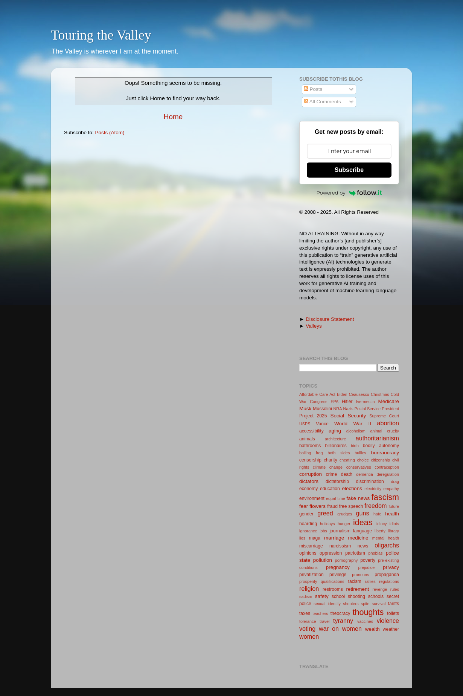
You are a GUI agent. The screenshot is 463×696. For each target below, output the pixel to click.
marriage (334, 538)
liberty (380, 531)
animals (307, 439)
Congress (318, 401)
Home (173, 117)
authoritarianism (377, 438)
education (330, 488)
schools (376, 596)
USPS (304, 424)
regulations (389, 581)
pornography (346, 560)
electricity (372, 488)
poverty (367, 560)
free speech (351, 506)
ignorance (308, 531)
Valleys (314, 326)
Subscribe (349, 170)
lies (302, 538)
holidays (327, 523)
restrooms (333, 589)
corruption (310, 474)
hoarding (308, 523)
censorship (310, 460)
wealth (372, 629)
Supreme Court (384, 416)
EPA (334, 401)
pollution (322, 560)
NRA (338, 408)
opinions (307, 553)
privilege (337, 574)
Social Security (348, 416)
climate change (328, 467)
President (390, 408)
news (363, 546)
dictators (308, 481)
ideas (363, 522)
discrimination (370, 481)
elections (352, 488)
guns (362, 513)
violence (388, 620)
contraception (387, 467)
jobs (323, 531)
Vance (322, 423)
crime (331, 474)
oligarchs (387, 545)
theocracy (340, 613)
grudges (344, 514)
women (309, 636)
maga (314, 538)
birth (355, 445)
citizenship (380, 460)
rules (394, 589)
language (362, 530)
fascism (385, 497)
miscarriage (311, 546)
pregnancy (338, 567)
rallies (370, 581)
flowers (317, 506)
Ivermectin (365, 401)
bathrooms (310, 445)
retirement (357, 589)
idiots (394, 523)
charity (330, 460)
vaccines (365, 621)
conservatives (358, 467)
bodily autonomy (381, 445)
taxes (304, 613)
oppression (331, 553)
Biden (342, 394)
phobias (376, 553)
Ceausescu (359, 394)
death (346, 474)
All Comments (322, 101)
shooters (350, 603)
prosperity (308, 581)
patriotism (355, 553)
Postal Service (368, 408)
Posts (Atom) (110, 132)
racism (354, 581)
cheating (347, 460)
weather (391, 629)
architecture (335, 439)
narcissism (340, 546)
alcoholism (356, 431)
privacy (391, 567)
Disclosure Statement (330, 319)
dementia (364, 474)
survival (379, 603)
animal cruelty (384, 431)
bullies (360, 453)
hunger (344, 523)
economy (308, 488)
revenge (379, 589)
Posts (313, 89)
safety (322, 596)
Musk (305, 408)
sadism (305, 596)
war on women (340, 628)
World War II (352, 423)
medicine (358, 538)
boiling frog (311, 453)
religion (309, 588)
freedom (375, 505)
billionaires (336, 445)
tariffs (393, 603)
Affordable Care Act (317, 394)
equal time (335, 498)
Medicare (388, 401)
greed (325, 513)
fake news (358, 498)
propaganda (387, 574)
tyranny (343, 620)
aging (335, 431)
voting (307, 628)
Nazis (348, 408)
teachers (320, 613)
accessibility (311, 431)
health (392, 514)
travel (324, 621)
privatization (311, 574)
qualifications (332, 581)
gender (306, 514)
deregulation (388, 474)
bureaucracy (385, 452)
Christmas (380, 394)
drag (395, 481)
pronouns (360, 574)
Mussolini (322, 408)
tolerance (307, 621)
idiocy (381, 523)
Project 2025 (313, 416)
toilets (393, 613)
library (393, 531)
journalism (340, 530)
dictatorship (337, 481)
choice (363, 460)
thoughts (368, 612)
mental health (385, 538)
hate (377, 514)
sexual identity (327, 603)
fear (303, 506)
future (393, 506)
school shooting (348, 596)
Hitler (347, 401)
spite (365, 603)
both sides (338, 453)
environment (311, 498)
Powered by (349, 193)
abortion (388, 423)
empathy (391, 488)
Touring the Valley (101, 35)
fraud (332, 506)
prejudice (366, 567)
